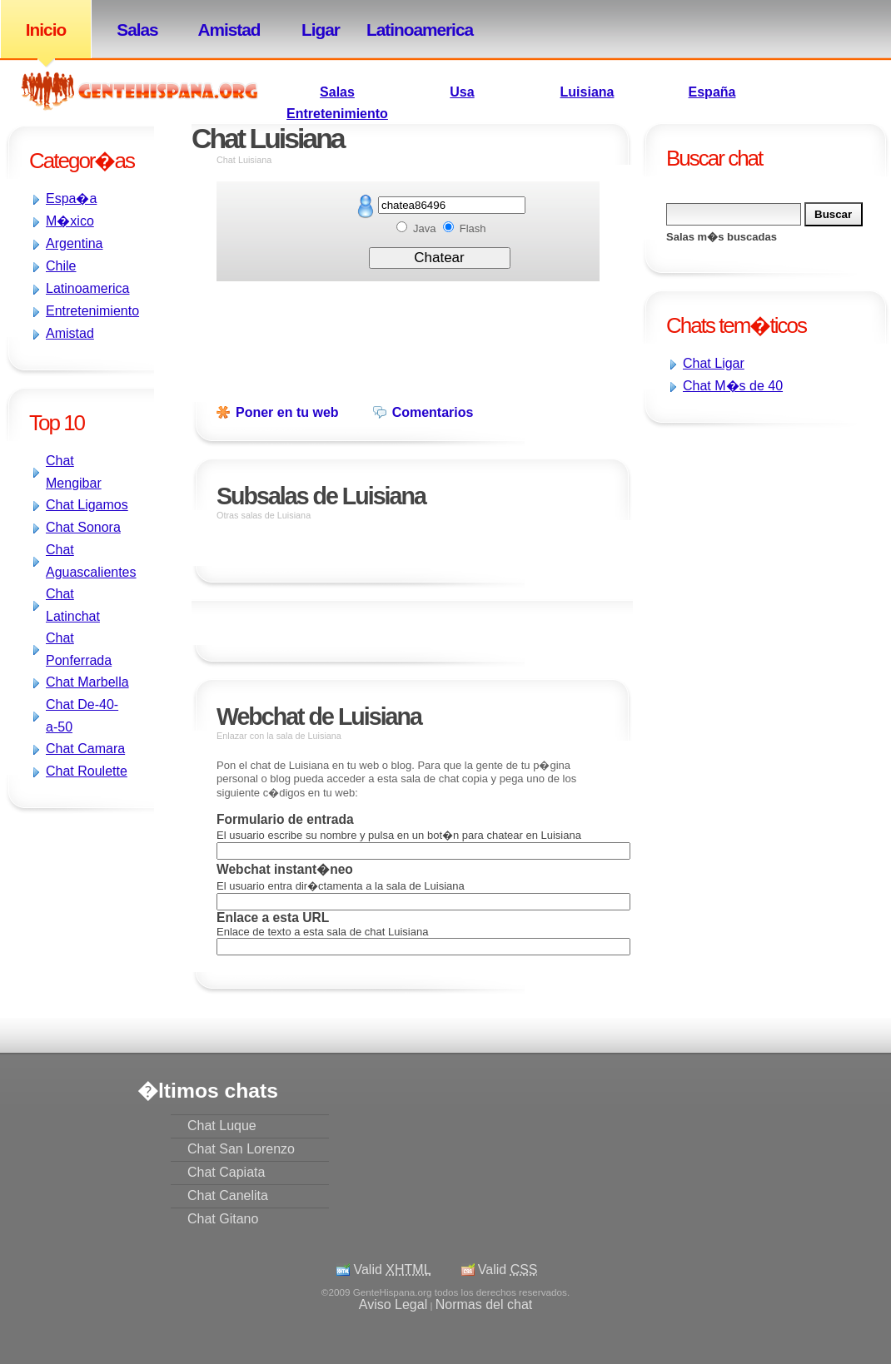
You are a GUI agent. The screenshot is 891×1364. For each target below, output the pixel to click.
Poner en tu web (287, 412)
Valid (392, 1269)
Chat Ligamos (87, 505)
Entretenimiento (337, 114)
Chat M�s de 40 (733, 386)
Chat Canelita (227, 1195)
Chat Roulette (86, 771)
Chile (61, 266)
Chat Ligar (713, 363)
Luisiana (587, 92)
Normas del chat (484, 1304)
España (712, 92)
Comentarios (433, 412)
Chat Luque (221, 1125)
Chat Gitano (222, 1219)
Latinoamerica (412, 29)
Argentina (74, 243)
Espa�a (71, 198)
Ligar (320, 29)
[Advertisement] (691, 539)
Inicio (46, 29)
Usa (462, 92)
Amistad (228, 29)
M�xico (70, 221)
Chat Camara (85, 749)
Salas (137, 29)
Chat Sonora (83, 527)
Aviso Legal (393, 1304)
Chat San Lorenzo (241, 1149)
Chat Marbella (87, 682)
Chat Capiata (226, 1172)
